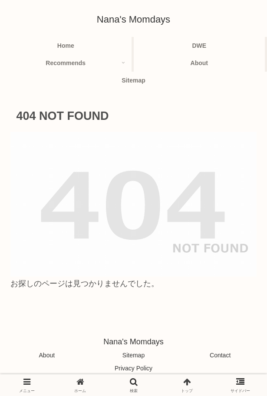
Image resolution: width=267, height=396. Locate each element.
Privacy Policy (133, 368)
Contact (220, 355)
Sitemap (133, 355)
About (47, 355)
